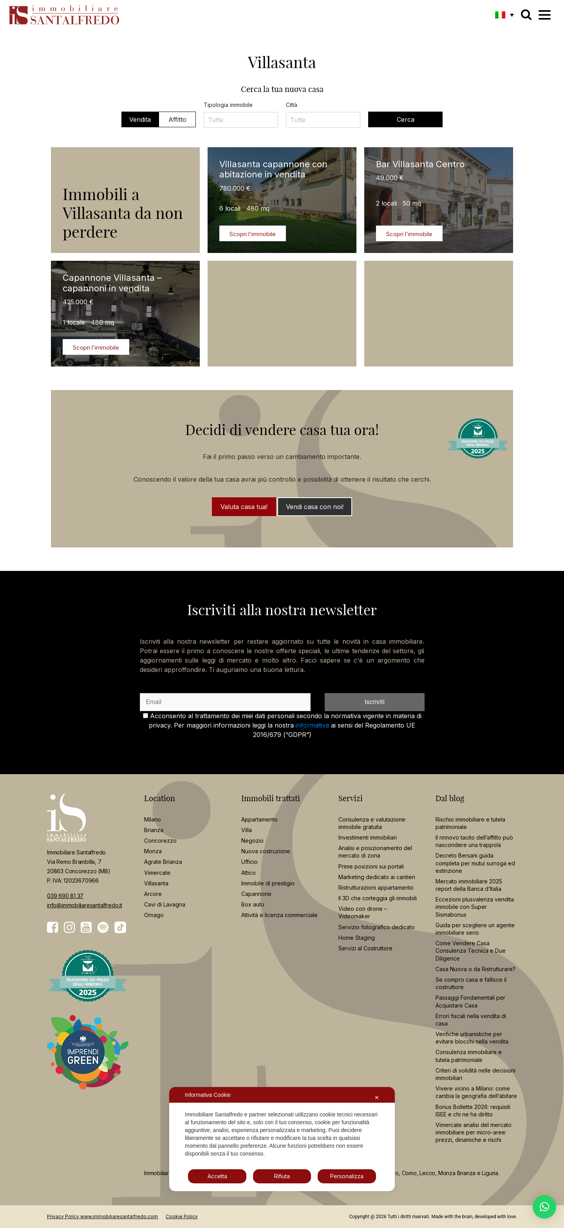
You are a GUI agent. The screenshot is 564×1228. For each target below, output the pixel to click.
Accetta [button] (217, 1176)
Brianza (153, 830)
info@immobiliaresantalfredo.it (84, 905)
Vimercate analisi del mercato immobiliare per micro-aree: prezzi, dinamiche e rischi (474, 1132)
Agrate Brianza (163, 861)
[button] (504, 14)
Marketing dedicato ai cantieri (376, 877)
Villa (246, 830)
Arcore (153, 893)
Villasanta (156, 883)
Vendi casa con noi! (314, 507)
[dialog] (282, 1139)
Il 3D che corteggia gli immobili (377, 898)
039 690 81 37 (65, 895)
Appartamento (259, 819)
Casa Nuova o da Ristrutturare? (475, 969)
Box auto (252, 904)
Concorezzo (160, 840)
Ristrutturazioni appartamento (376, 887)
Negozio (252, 840)
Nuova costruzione (265, 851)
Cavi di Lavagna (164, 904)
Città (291, 104)
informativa (312, 725)
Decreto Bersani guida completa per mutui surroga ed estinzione (475, 863)
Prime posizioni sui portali (371, 866)
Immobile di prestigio (268, 883)
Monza (153, 851)
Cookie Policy (182, 1216)
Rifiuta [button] (282, 1176)
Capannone (256, 893)
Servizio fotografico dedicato (376, 927)
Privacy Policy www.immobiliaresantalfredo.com (102, 1216)
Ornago (154, 915)
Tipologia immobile (228, 104)
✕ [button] (376, 1097)
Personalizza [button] (346, 1176)
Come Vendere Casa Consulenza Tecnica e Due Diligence (471, 950)
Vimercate (157, 872)
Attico (248, 872)
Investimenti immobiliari (367, 837)
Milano (152, 819)
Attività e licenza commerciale (279, 915)
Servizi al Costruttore (365, 948)
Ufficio (249, 861)
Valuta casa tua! (244, 507)
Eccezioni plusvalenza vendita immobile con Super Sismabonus (475, 906)
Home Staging (356, 937)
